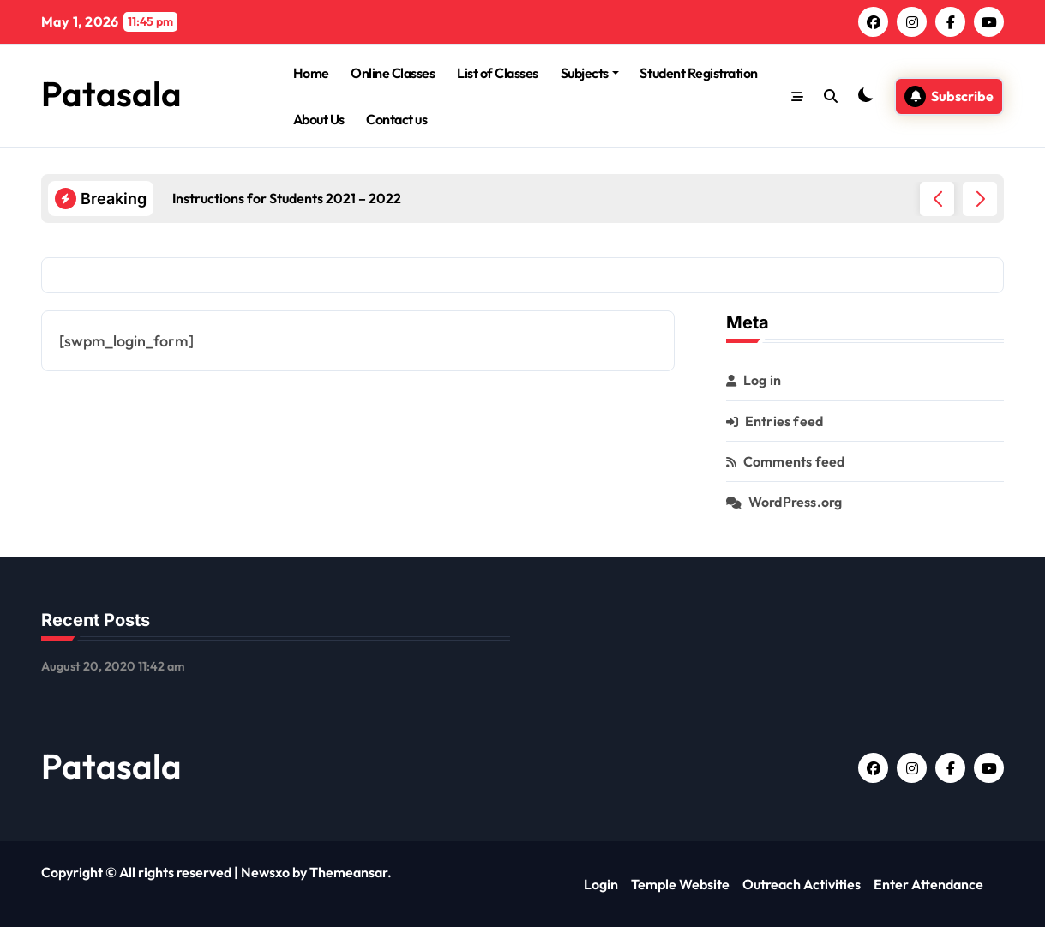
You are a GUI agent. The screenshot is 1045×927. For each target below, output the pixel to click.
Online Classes (393, 72)
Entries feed (784, 421)
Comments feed (794, 461)
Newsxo (265, 872)
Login (601, 884)
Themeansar (348, 872)
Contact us (396, 119)
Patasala (111, 93)
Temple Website (680, 884)
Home (311, 72)
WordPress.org (795, 501)
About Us (319, 119)
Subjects (590, 72)
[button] (980, 199)
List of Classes (497, 72)
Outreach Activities (801, 884)
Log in (762, 379)
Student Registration (698, 72)
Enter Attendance (928, 884)
